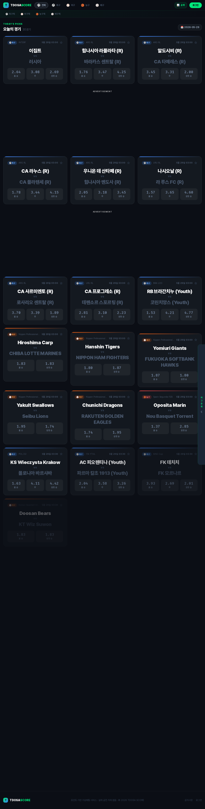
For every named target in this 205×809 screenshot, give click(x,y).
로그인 (196, 5)
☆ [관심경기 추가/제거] (61, 43)
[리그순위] (201, 404)
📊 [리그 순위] (181, 5)
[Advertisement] (102, 122)
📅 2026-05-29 (190, 27)
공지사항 (189, 800)
